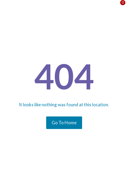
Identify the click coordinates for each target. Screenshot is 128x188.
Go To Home (64, 122)
